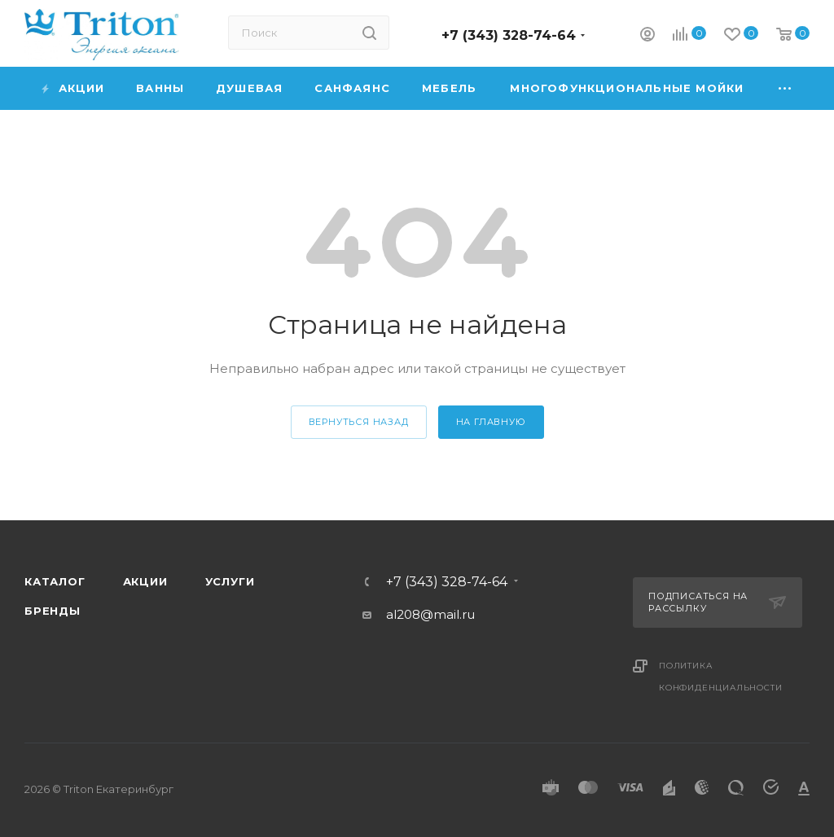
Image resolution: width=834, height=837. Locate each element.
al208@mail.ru (430, 614)
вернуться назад (359, 421)
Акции (145, 581)
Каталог (55, 581)
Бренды (52, 610)
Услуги (230, 581)
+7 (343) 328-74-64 (508, 35)
